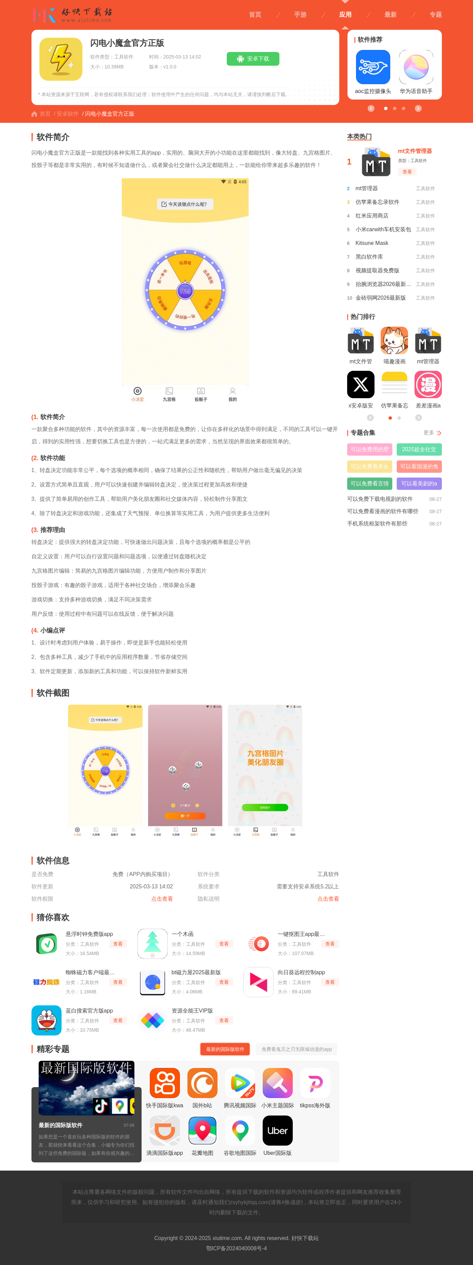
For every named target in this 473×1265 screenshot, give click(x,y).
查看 (118, 944)
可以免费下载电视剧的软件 (380, 499)
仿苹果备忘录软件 (377, 202)
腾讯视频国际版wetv (240, 1090)
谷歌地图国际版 (240, 1138)
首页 (255, 14)
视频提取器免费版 (377, 270)
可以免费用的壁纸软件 (370, 451)
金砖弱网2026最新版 (381, 298)
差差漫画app (428, 391)
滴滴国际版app (164, 1136)
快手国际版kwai (164, 1090)
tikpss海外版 (315, 1088)
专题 (436, 14)
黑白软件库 (369, 257)
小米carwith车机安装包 (383, 229)
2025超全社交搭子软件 (419, 451)
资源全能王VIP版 (192, 1011)
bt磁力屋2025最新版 (196, 972)
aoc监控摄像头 (373, 72)
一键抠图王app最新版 (303, 934)
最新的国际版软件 (60, 1125)
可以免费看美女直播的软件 (370, 468)
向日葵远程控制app (301, 972)
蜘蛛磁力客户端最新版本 (91, 972)
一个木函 (183, 934)
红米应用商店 (372, 216)
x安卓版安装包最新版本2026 (361, 391)
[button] (418, 108)
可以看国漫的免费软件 (419, 468)
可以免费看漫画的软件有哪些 (382, 511)
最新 (390, 14)
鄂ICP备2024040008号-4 (236, 1248)
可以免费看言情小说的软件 (370, 485)
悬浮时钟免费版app (89, 934)
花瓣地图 (202, 1136)
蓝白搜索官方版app (89, 1011)
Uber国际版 (278, 1136)
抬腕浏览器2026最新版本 (384, 284)
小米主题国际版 (277, 1090)
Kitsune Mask (372, 243)
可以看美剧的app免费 (419, 485)
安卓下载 (258, 59)
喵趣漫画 (394, 345)
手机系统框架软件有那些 (377, 523)
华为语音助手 (416, 72)
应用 (345, 14)
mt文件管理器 (361, 347)
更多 (428, 432)
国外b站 (202, 1088)
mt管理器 (367, 188)
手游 (300, 14)
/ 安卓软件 (66, 114)
